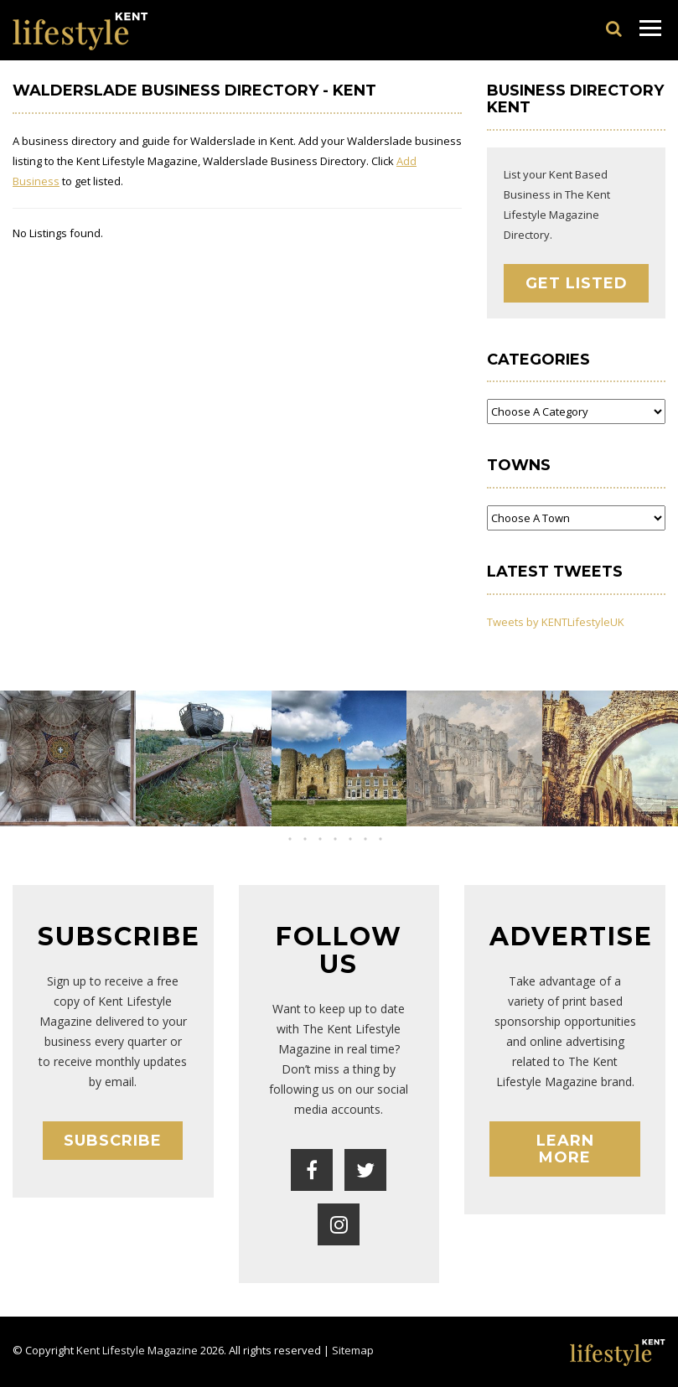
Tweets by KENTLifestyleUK (555, 621)
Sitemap (353, 1350)
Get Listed (576, 283)
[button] (324, 839)
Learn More (565, 1149)
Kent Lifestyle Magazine (137, 1350)
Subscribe (113, 1140)
